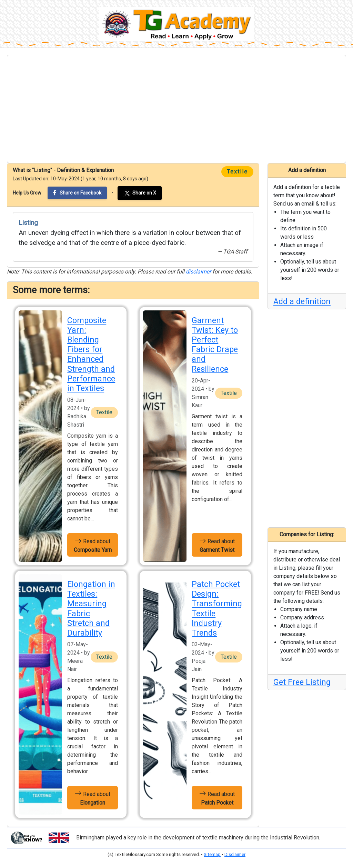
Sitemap (212, 854)
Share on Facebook (77, 193)
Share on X (139, 193)
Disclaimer (234, 854)
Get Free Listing (302, 682)
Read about (93, 545)
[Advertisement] (176, 109)
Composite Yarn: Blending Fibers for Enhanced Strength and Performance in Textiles (91, 354)
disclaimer (198, 271)
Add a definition (302, 301)
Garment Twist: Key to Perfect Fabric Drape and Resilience (215, 345)
